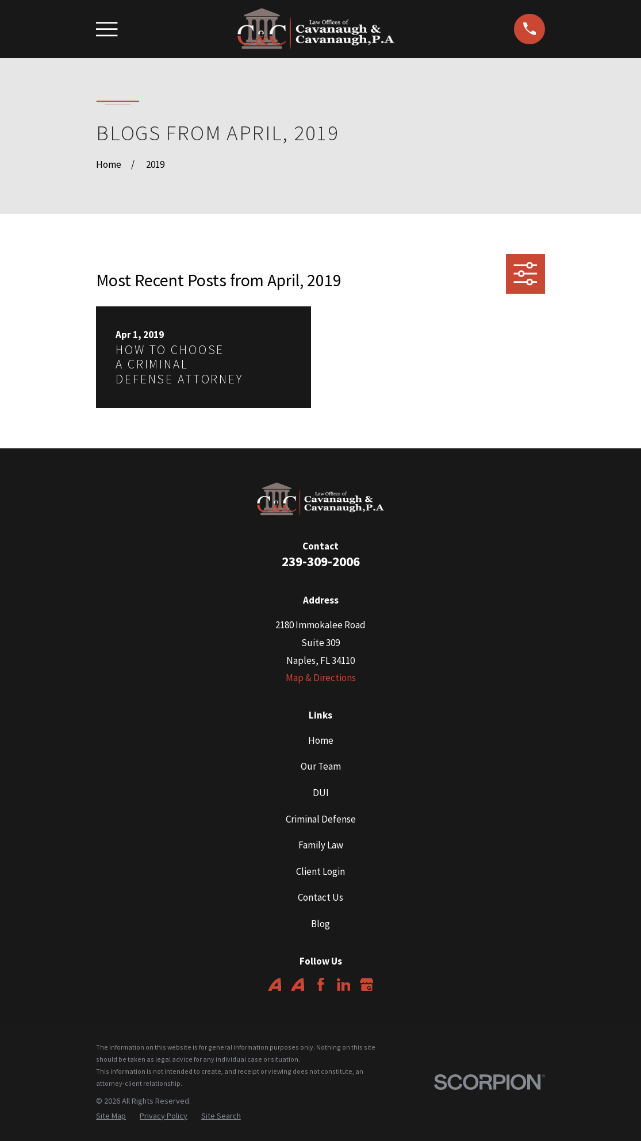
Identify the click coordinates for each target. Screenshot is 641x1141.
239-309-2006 (321, 561)
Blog (320, 923)
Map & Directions (321, 677)
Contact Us (320, 897)
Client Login (320, 871)
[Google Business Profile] (367, 985)
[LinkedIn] (344, 985)
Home (320, 740)
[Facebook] (321, 985)
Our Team (321, 766)
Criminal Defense (321, 819)
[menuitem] (111, 1116)
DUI (321, 792)
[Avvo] (275, 985)
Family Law (320, 845)
